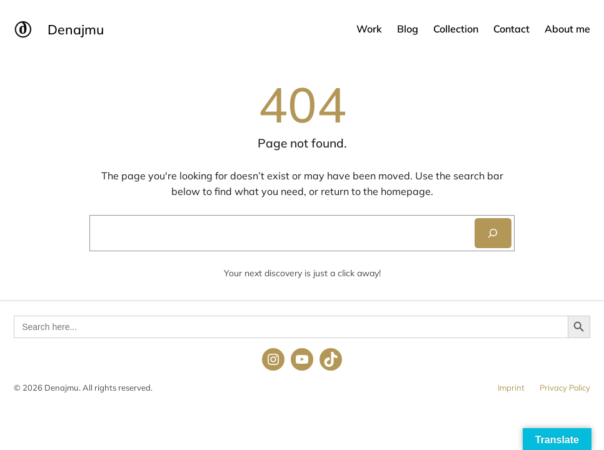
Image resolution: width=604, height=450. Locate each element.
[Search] (493, 233)
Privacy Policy (565, 387)
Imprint (511, 387)
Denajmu (76, 29)
